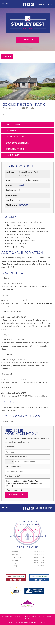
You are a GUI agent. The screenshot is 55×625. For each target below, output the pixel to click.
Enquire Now (16, 495)
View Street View (15, 137)
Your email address (13, 466)
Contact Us (27, 40)
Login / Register (44, 4)
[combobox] (9, 461)
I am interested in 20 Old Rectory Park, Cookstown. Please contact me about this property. (27, 483)
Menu (7, 3)
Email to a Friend (15, 149)
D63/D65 (23, 205)
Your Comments (12, 476)
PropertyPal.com (39, 622)
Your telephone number (16, 457)
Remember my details (16, 490)
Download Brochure (17, 143)
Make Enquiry (13, 155)
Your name (10, 447)
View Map (11, 131)
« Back (7, 56)
